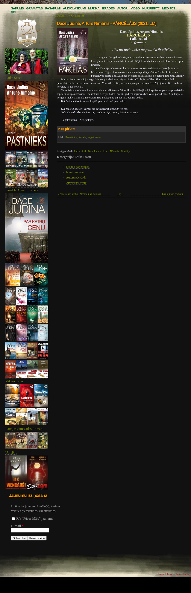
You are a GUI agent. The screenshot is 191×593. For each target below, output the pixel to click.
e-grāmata (94, 137)
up (120, 193)
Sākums (17, 8)
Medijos (168, 8)
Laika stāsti (80, 151)
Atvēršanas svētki (76, 183)
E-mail (17, 526)
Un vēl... (11, 452)
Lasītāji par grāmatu (78, 166)
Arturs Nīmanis (111, 151)
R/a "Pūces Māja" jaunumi (34, 518)
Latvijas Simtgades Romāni (24, 429)
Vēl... (15, 12)
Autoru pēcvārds (76, 177)
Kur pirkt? (151, 8)
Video (135, 8)
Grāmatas (34, 8)
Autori (122, 8)
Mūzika (93, 8)
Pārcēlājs (125, 151)
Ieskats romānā (75, 172)
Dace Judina (94, 151)
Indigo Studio (182, 574)
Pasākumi (52, 8)
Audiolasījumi (74, 8)
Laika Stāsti (13, 78)
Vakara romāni (15, 381)
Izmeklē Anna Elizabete (21, 190)
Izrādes (108, 8)
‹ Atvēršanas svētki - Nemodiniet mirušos (79, 193)
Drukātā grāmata (75, 137)
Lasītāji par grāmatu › (173, 193)
